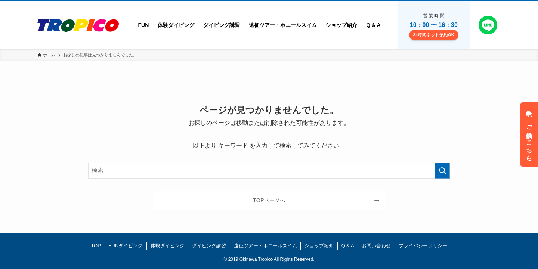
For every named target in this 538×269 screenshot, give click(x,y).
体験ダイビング (168, 245)
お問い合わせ (376, 245)
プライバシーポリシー (423, 245)
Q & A (347, 245)
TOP (96, 245)
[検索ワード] (269, 171)
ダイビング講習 (209, 245)
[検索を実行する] (442, 171)
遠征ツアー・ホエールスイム (265, 245)
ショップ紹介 (319, 245)
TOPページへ (269, 200)
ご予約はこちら (529, 134)
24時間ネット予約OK (433, 35)
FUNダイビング (125, 245)
